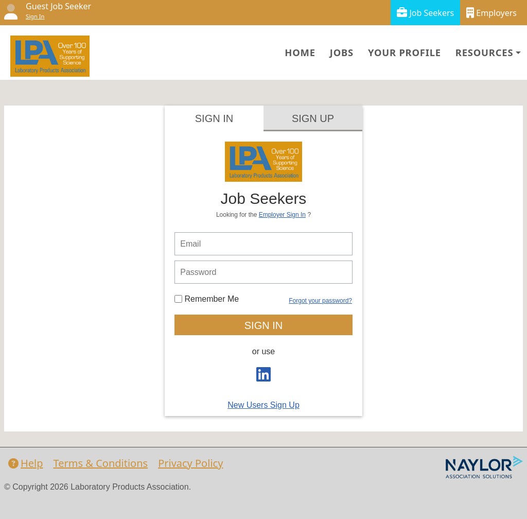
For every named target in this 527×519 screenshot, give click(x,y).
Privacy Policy (190, 463)
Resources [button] (484, 52)
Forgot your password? (320, 300)
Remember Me (206, 299)
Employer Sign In (282, 214)
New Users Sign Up (263, 405)
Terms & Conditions (101, 463)
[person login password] (263, 272)
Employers (491, 12)
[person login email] (263, 243)
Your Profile (404, 52)
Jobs (342, 52)
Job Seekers (425, 12)
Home (300, 52)
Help (25, 463)
